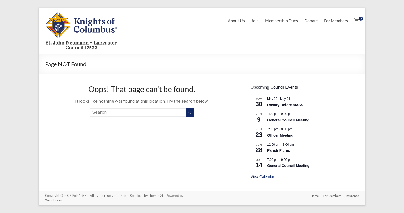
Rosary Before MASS (285, 105)
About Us (236, 20)
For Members (336, 20)
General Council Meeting (288, 120)
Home (314, 196)
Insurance (352, 196)
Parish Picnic (278, 150)
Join (255, 20)
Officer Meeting (280, 135)
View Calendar (262, 177)
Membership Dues (281, 20)
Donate (311, 20)
